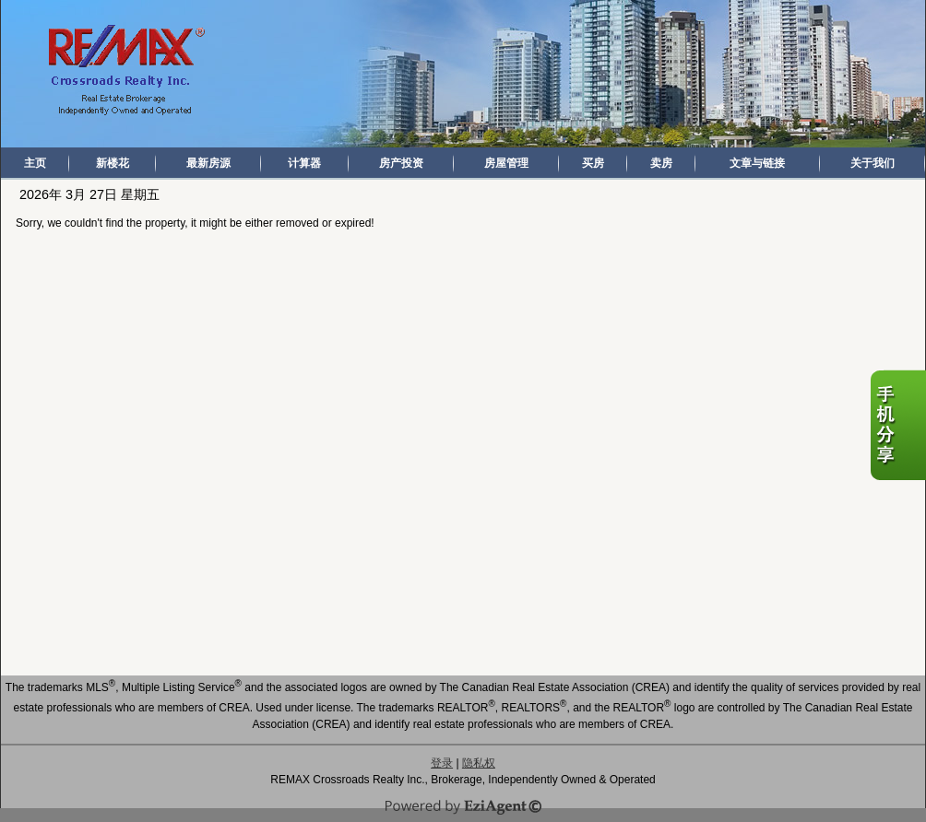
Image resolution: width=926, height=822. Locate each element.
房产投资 (401, 163)
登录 (442, 763)
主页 (35, 163)
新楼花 (112, 163)
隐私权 (478, 763)
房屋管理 (506, 163)
